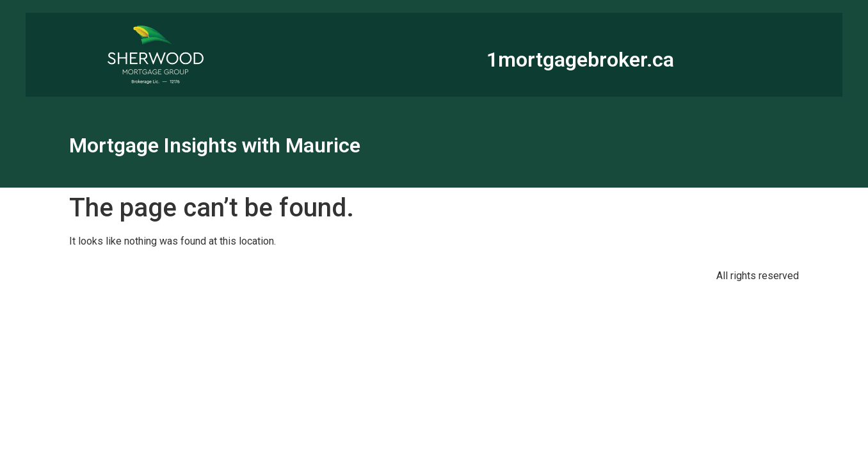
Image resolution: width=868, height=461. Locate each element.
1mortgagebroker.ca (580, 59)
